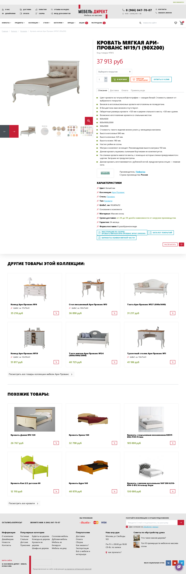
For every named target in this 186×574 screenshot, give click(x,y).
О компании (7, 536)
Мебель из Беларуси (57, 543)
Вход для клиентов (62, 13)
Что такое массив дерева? (150, 538)
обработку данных (150, 527)
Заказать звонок (164, 13)
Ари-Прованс (118, 192)
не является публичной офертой (78, 569)
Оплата (26, 13)
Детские (24, 542)
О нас (7, 9)
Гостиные (24, 536)
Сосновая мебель (60, 536)
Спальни (24, 539)
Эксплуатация (82, 548)
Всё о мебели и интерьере (83, 552)
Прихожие (25, 545)
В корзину (120, 79)
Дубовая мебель (59, 539)
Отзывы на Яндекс (61, 9)
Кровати (108, 200)
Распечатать (170, 244)
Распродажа (98, 23)
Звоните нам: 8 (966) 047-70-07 (45, 522)
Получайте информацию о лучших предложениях (147, 518)
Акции (83, 23)
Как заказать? (178, 2)
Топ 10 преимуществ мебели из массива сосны (156, 545)
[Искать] (140, 23)
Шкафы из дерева (40, 548)
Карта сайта (7, 560)
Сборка (42, 13)
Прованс (111, 196)
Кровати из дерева (37, 543)
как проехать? (113, 552)
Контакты (161, 9)
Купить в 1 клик (161, 79)
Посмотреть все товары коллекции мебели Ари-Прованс (41, 374)
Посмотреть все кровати (24, 503)
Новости (6, 542)
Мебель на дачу (59, 548)
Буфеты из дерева (40, 536)
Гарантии (43, 9)
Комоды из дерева (41, 539)
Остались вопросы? (12, 522)
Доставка (27, 9)
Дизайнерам (10, 13)
